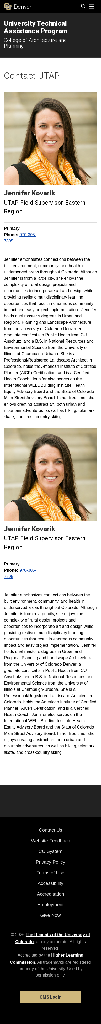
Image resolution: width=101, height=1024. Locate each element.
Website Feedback (50, 840)
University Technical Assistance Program (36, 27)
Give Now (50, 915)
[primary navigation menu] (92, 6)
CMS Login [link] (50, 997)
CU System (50, 851)
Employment (50, 904)
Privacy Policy (50, 862)
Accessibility (50, 883)
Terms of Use (50, 873)
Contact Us (50, 830)
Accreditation (50, 894)
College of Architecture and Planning (35, 43)
